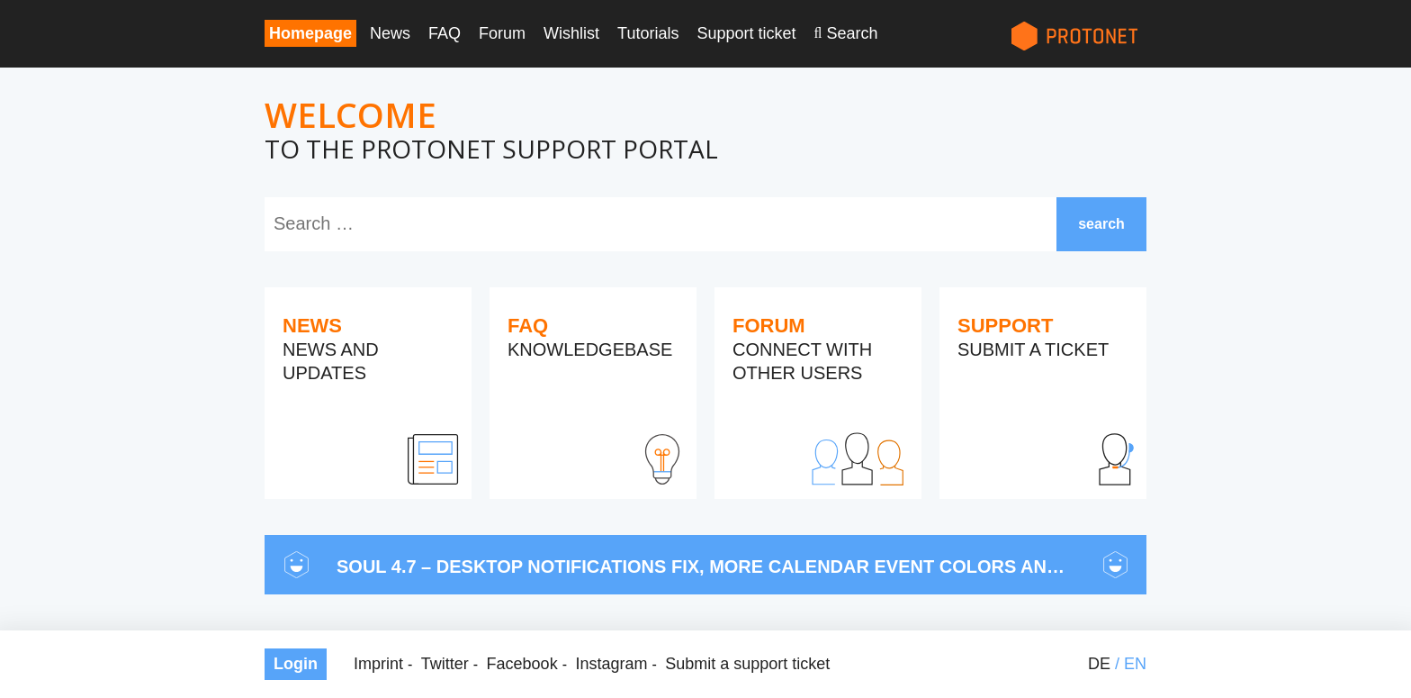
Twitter (445, 664)
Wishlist (571, 33)
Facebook (522, 664)
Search (851, 33)
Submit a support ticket (747, 664)
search (1101, 223)
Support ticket (746, 33)
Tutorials (648, 33)
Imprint (378, 664)
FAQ (444, 33)
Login (296, 664)
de (1099, 664)
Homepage (310, 33)
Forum (502, 33)
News (390, 33)
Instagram (611, 664)
